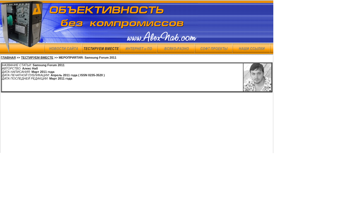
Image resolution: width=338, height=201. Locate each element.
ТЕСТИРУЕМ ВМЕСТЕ (37, 57)
